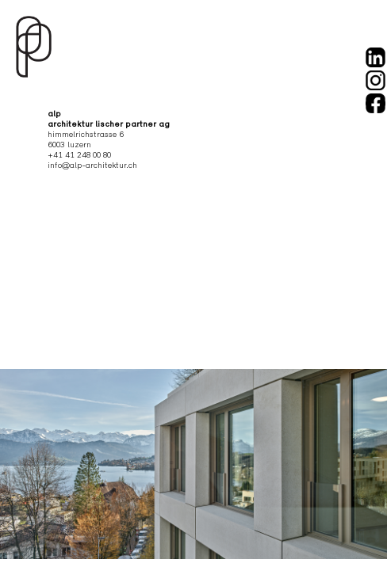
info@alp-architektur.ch (92, 166)
